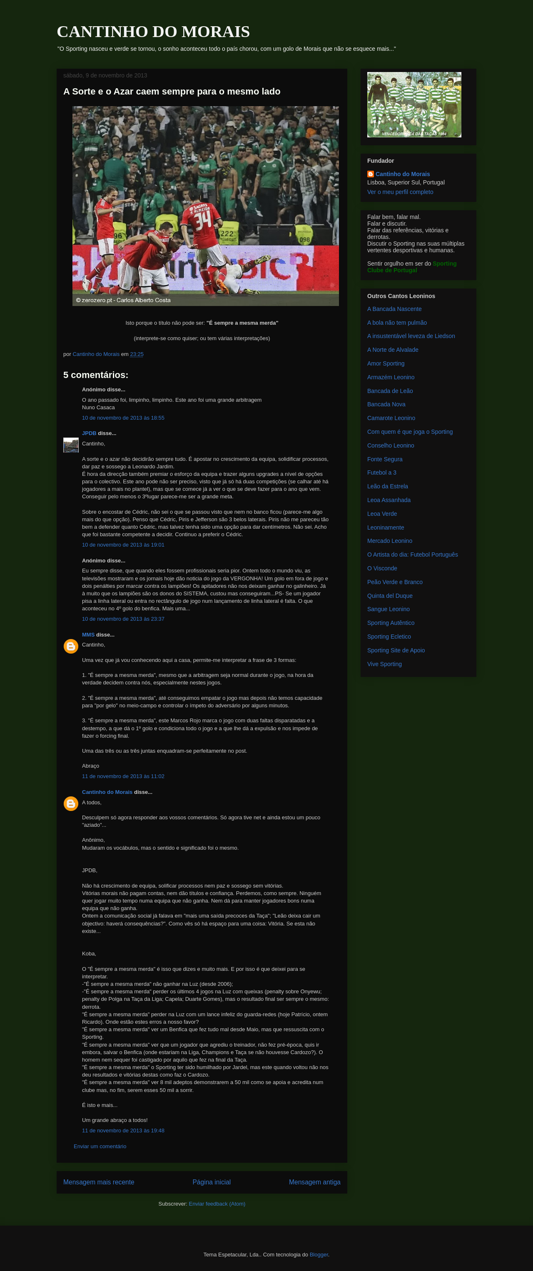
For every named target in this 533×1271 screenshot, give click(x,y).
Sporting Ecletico (389, 636)
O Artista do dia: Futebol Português (412, 554)
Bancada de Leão (390, 391)
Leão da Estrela (387, 486)
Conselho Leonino (390, 445)
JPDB (89, 433)
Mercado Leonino (389, 540)
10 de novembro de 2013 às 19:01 (123, 545)
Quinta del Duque (390, 595)
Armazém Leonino (391, 377)
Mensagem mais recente (98, 1182)
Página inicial (211, 1182)
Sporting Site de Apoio (396, 650)
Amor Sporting (385, 363)
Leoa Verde (382, 513)
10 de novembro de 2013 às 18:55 (123, 418)
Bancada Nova (386, 404)
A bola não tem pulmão (397, 322)
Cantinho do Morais (107, 792)
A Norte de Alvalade (392, 349)
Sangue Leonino (388, 609)
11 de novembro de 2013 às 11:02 (123, 776)
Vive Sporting (384, 664)
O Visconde (382, 568)
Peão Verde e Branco (395, 582)
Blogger (319, 1254)
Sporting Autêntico (391, 622)
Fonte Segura (385, 459)
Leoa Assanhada (389, 500)
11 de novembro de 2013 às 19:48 (123, 1130)
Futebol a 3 (381, 472)
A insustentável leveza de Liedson (411, 336)
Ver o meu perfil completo (400, 192)
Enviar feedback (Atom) (217, 1204)
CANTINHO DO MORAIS (153, 31)
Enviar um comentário (100, 1146)
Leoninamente (385, 527)
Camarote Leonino (391, 418)
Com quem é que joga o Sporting (410, 431)
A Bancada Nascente (394, 309)
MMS (88, 635)
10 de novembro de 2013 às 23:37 (123, 619)
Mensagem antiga (315, 1182)
